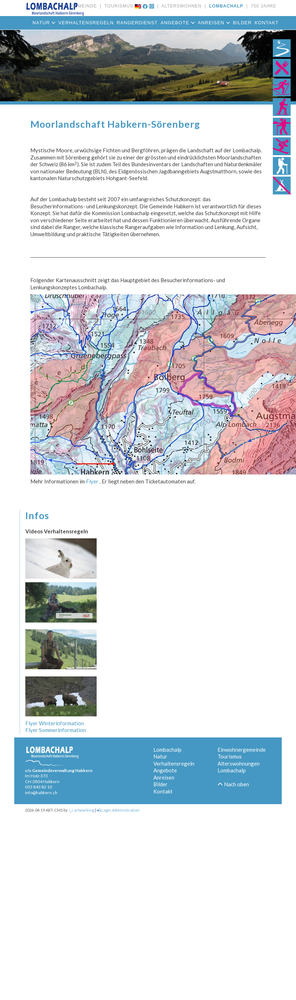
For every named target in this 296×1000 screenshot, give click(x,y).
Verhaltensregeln (173, 763)
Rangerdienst (137, 22)
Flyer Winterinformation (54, 723)
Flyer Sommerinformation (55, 730)
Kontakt (267, 22)
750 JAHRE (262, 6)
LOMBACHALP (224, 6)
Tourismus (230, 756)
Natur (160, 756)
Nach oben (233, 784)
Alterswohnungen (239, 763)
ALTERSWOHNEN (180, 6)
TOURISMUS (117, 6)
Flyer (91, 481)
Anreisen (214, 22)
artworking (81, 810)
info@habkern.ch (41, 792)
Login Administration (118, 810)
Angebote (177, 22)
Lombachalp (167, 749)
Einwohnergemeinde (242, 749)
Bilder (242, 22)
